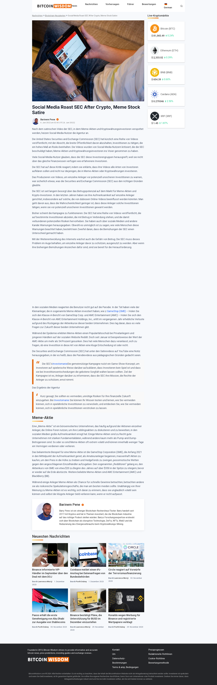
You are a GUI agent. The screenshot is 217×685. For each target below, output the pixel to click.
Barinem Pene (69, 505)
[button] (181, 6)
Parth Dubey (81, 581)
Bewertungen (149, 4)
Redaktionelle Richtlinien (160, 654)
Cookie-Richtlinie (156, 658)
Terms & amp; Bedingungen (125, 667)
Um (113, 654)
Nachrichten (91, 4)
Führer (130, 4)
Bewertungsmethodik (158, 662)
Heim (74, 6)
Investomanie (60, 363)
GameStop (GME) (116, 311)
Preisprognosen (156, 649)
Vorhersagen (112, 4)
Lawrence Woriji (45, 581)
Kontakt (116, 649)
